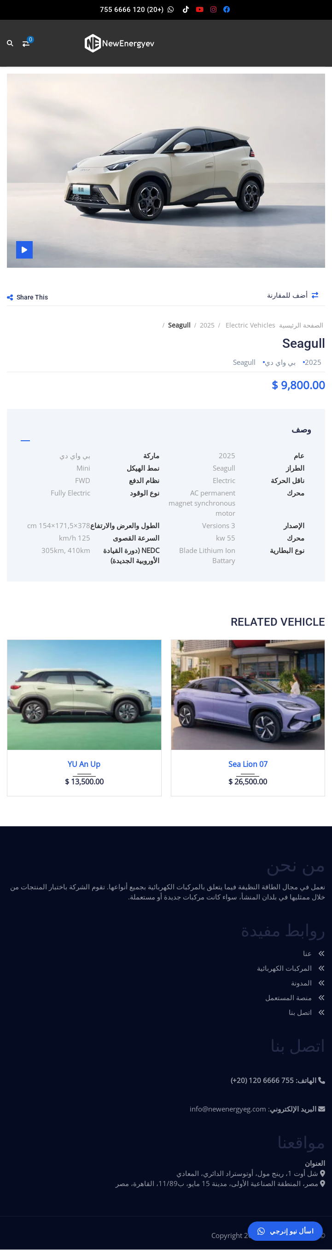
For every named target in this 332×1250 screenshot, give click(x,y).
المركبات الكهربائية (291, 968)
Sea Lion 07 (248, 765)
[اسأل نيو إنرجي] (285, 1231)
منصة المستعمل (295, 997)
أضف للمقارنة (293, 296)
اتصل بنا (307, 1012)
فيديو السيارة (24, 249)
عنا (314, 953)
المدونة (308, 983)
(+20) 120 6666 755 (131, 10)
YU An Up (84, 765)
